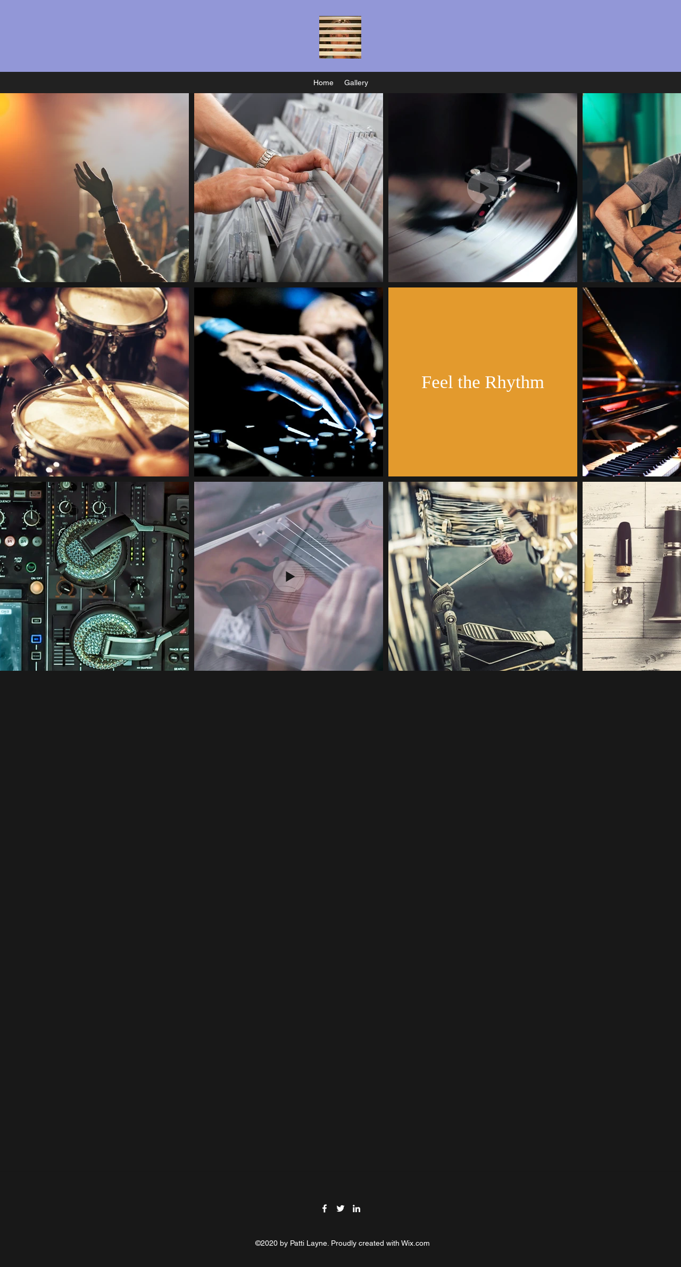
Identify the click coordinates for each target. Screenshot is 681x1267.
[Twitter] (340, 1208)
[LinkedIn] (356, 1208)
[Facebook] (324, 1208)
